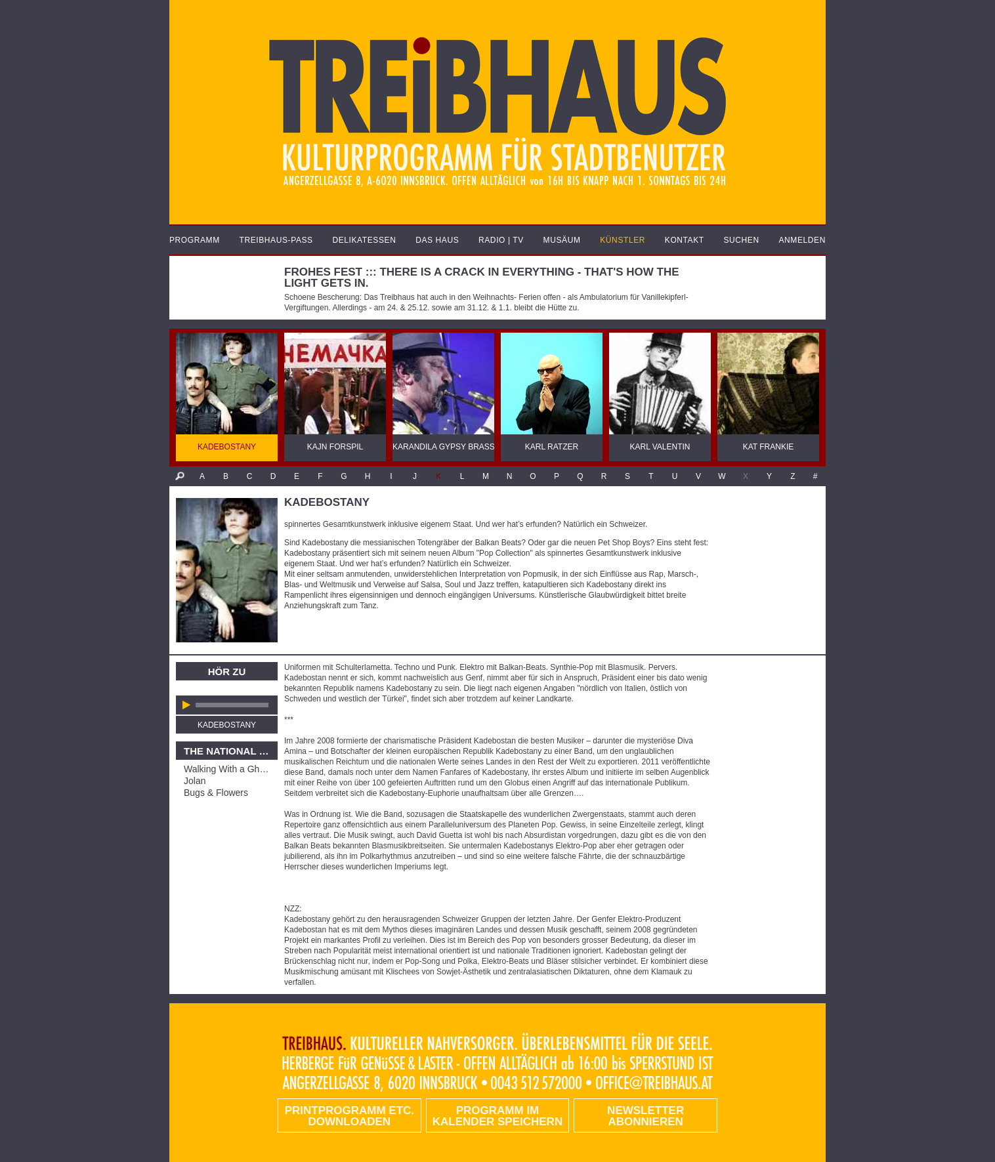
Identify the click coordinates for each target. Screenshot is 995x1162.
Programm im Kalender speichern (497, 1116)
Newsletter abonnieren (645, 1116)
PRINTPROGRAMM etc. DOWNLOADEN (349, 1116)
